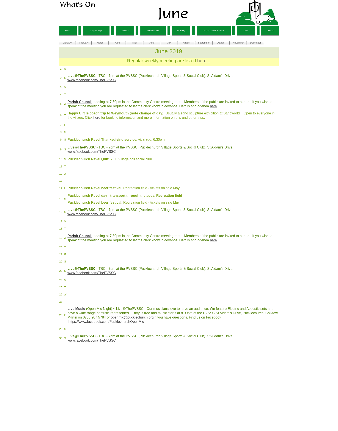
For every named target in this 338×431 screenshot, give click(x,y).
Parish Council (79, 102)
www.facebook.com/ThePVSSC (91, 80)
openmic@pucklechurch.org (132, 317)
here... (203, 60)
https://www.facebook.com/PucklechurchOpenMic (106, 321)
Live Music (76, 309)
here (213, 106)
